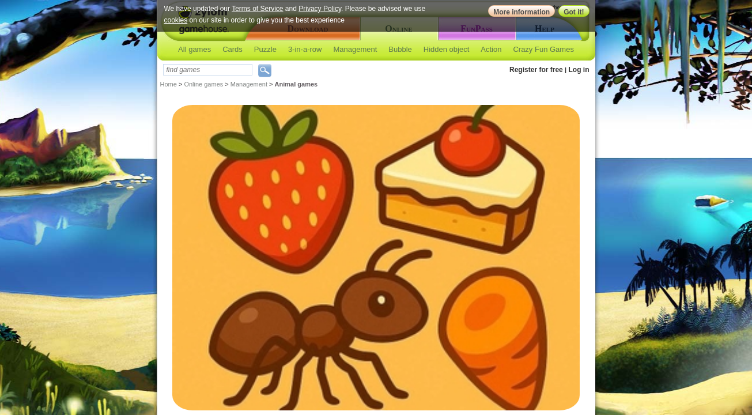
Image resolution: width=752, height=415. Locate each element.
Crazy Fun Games (543, 49)
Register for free (536, 70)
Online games (203, 84)
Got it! (574, 12)
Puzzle (265, 49)
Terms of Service (257, 9)
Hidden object (447, 49)
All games (194, 49)
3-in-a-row (305, 49)
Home (168, 84)
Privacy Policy (319, 9)
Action (491, 49)
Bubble (399, 49)
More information (521, 12)
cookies (176, 20)
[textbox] (207, 70)
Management (355, 49)
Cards (232, 49)
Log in (579, 70)
